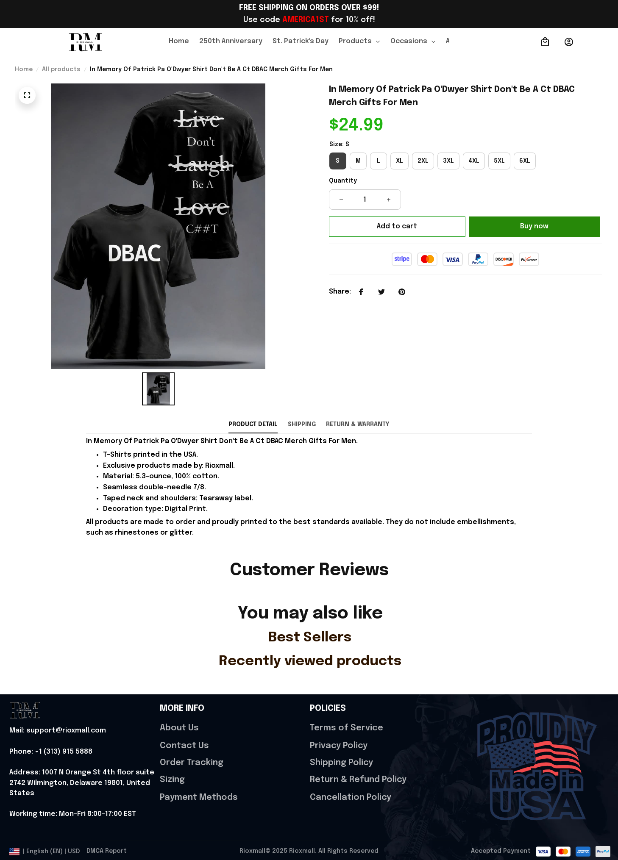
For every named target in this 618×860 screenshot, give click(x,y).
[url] (57, 731)
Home (24, 69)
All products (61, 69)
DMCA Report (106, 851)
